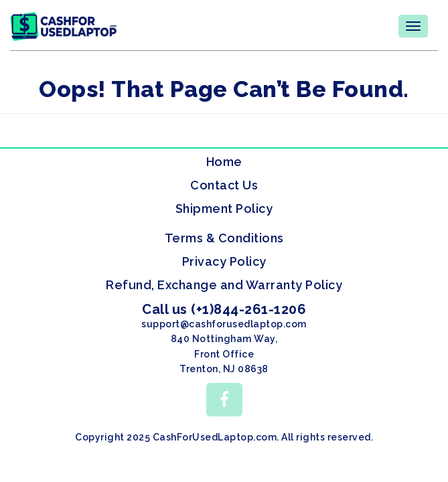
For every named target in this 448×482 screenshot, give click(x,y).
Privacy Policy (224, 261)
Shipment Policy (224, 209)
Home (224, 162)
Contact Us (224, 185)
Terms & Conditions (224, 238)
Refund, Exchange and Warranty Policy (224, 285)
